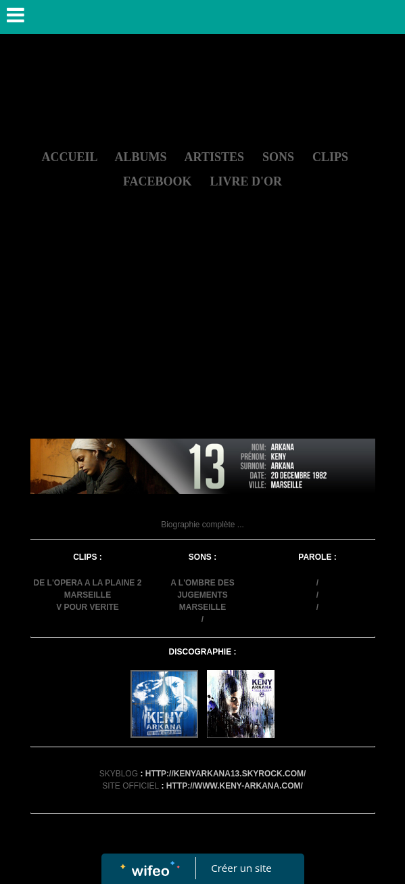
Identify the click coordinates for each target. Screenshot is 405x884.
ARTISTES (214, 157)
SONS (278, 157)
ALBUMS (141, 157)
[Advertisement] (202, 337)
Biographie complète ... (202, 524)
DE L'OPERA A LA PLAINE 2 (88, 583)
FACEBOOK (157, 181)
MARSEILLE (87, 595)
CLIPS (330, 157)
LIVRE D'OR (246, 181)
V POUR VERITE (87, 607)
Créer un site (241, 868)
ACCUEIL (69, 157)
